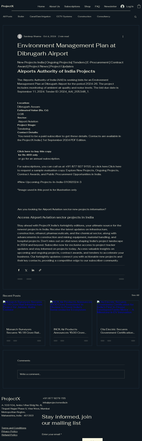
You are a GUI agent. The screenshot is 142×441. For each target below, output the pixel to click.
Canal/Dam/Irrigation (40, 16)
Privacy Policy (9, 431)
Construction (84, 16)
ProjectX (7, 6)
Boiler (21, 16)
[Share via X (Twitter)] (25, 270)
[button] (139, 6)
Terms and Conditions (13, 427)
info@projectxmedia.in (55, 402)
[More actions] (123, 36)
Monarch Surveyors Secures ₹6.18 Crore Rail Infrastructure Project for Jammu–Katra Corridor (23, 331)
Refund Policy (10, 434)
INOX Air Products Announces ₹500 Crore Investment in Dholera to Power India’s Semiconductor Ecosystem (69, 331)
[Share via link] (40, 270)
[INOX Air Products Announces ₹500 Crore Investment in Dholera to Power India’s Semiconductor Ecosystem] (71, 312)
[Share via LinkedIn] (33, 270)
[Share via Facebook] (18, 270)
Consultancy (103, 16)
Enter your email (51, 434)
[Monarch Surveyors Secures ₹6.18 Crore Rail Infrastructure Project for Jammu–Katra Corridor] (24, 312)
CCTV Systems (64, 16)
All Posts (7, 16)
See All (135, 295)
